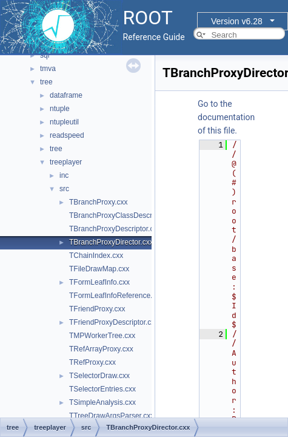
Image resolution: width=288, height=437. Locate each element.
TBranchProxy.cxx (98, 202)
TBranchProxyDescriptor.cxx (115, 229)
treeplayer (66, 162)
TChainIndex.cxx (96, 255)
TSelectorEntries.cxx (102, 389)
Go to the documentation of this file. (226, 117)
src (64, 189)
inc (64, 175)
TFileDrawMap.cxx (99, 269)
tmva (48, 68)
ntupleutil (64, 122)
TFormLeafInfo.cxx (99, 282)
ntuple (60, 108)
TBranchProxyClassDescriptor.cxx (124, 215)
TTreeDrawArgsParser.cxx (111, 416)
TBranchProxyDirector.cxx (111, 242)
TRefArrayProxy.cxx (101, 349)
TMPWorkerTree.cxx (102, 335)
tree (46, 82)
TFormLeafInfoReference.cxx (116, 295)
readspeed (67, 135)
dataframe (66, 95)
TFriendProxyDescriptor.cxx (113, 322)
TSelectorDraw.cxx (99, 375)
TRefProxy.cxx (92, 362)
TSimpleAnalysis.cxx (102, 402)
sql (44, 55)
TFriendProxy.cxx (97, 309)
